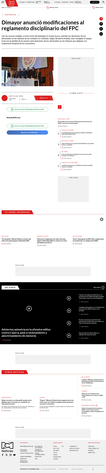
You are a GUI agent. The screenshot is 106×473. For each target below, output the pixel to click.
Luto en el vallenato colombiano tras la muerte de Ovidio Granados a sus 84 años (77, 155)
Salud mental (86, 377)
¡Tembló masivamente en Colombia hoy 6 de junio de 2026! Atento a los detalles (77, 166)
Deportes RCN (38, 2)
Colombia (22, 2)
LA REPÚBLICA (73, 446)
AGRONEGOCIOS (74, 450)
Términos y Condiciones (77, 469)
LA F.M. (55, 452)
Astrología (5, 236)
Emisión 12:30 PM (52, 7)
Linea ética (38, 456)
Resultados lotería (64, 119)
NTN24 (55, 446)
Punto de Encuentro (78, 2)
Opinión (71, 2)
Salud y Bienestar (47, 2)
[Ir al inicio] (11, 3)
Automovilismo (77, 236)
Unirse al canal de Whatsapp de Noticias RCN (27, 109)
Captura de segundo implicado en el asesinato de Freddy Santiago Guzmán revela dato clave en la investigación (91, 296)
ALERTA (55, 454)
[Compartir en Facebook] (101, 24)
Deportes (10, 15)
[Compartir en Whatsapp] (101, 34)
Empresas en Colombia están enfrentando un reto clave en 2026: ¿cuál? (92, 395)
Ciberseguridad (6, 397)
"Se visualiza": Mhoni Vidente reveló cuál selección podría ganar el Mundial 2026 (16, 240)
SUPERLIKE (91, 450)
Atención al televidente (23, 450)
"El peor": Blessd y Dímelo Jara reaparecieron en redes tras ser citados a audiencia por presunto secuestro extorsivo (57, 402)
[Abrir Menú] (3, 2)
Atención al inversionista (24, 461)
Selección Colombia (67, 130)
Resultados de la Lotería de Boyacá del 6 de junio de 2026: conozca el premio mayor (75, 122)
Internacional (30, 2)
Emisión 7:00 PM (97, 7)
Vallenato (65, 151)
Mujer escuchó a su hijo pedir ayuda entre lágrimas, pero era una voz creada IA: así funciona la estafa (17, 402)
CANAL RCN (94, 2)
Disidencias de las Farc (88, 405)
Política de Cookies (63, 469)
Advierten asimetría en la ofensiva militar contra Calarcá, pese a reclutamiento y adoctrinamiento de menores (26, 332)
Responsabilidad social (27, 446)
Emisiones (7, 7)
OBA (36, 459)
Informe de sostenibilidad (39, 450)
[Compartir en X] (101, 29)
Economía (57, 2)
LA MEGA (55, 459)
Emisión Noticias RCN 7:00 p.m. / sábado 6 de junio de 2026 (89, 333)
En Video (10, 287)
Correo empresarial (26, 456)
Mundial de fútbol (43, 236)
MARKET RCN (91, 452)
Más (98, 287)
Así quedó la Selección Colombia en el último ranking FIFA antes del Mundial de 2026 (77, 133)
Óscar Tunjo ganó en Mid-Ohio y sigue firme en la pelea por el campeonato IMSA (88, 240)
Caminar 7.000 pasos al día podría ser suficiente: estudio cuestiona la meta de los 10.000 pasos (93, 381)
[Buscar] (103, 2)
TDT (62, 446)
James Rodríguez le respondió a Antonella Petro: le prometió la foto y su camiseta (78, 144)
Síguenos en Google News (27, 132)
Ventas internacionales (40, 454)
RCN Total (56, 448)
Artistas (42, 397)
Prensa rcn (23, 459)
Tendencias (64, 2)
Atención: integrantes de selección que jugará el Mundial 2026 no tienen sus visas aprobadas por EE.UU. (52, 241)
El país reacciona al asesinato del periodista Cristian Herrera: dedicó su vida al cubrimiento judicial (91, 321)
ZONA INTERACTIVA (93, 448)
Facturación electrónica (38, 447)
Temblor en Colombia (68, 162)
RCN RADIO (56, 450)
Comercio (84, 391)
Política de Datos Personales (49, 469)
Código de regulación (26, 453)
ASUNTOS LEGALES (74, 448)
